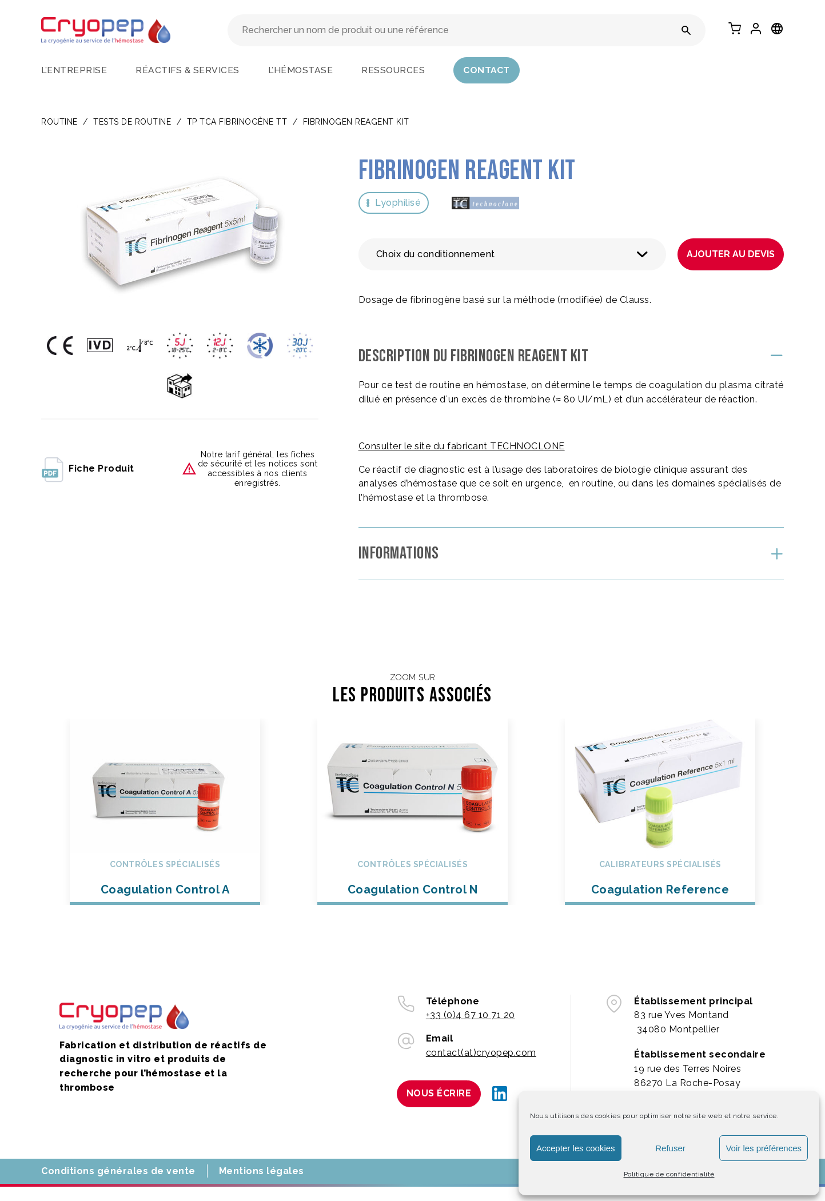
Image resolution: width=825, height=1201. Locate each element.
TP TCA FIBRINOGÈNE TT (237, 121)
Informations (398, 553)
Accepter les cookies (575, 1148)
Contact (486, 70)
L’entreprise (74, 70)
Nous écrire (439, 1093)
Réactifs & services (187, 70)
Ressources (393, 70)
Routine (59, 121)
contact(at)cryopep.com (481, 1052)
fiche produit (87, 468)
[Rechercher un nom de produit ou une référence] (686, 30)
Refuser (670, 1148)
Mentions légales (261, 1171)
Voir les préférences (764, 1148)
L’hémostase (300, 70)
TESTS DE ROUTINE (132, 121)
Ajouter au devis (731, 254)
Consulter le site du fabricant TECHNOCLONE (461, 446)
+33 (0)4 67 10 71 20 (470, 1015)
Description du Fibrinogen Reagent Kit (473, 356)
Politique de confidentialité (669, 1174)
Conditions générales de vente (118, 1171)
